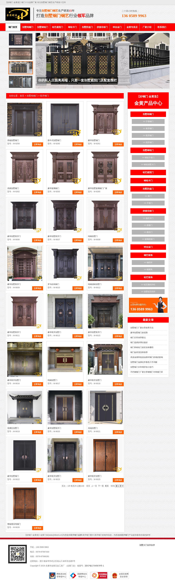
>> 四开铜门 (148, 142)
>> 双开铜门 (148, 135)
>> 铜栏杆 (148, 262)
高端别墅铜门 (13, 140)
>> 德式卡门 (148, 218)
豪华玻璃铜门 (53, 188)
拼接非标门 (102, 27)
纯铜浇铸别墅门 (94, 284)
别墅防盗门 (87, 27)
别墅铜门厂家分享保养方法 (141, 328)
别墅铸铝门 (42, 27)
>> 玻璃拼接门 (148, 239)
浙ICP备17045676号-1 (94, 566)
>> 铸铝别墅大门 (148, 164)
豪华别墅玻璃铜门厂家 (97, 188)
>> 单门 (148, 196)
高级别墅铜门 (13, 188)
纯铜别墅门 (93, 236)
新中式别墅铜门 (54, 140)
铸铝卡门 (72, 27)
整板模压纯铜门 (14, 524)
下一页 (101, 486)
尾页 (107, 486)
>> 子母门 (148, 203)
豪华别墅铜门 (94, 140)
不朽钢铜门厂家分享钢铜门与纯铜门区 (146, 372)
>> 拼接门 (148, 225)
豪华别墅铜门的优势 (139, 332)
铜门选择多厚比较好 (139, 342)
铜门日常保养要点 (138, 337)
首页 (22, 96)
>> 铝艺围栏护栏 (148, 285)
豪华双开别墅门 (54, 332)
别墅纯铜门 (27, 27)
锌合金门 (117, 27)
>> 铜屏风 (148, 269)
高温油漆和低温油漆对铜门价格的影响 (146, 357)
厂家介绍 (147, 27)
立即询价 (37, 144)
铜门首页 (12, 27)
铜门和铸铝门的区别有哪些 (141, 347)
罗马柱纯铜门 (53, 284)
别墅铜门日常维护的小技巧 (141, 367)
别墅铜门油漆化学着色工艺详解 (143, 362)
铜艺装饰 (148, 255)
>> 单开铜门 (148, 128)
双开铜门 (44, 96)
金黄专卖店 (132, 27)
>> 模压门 (148, 232)
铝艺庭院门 (57, 27)
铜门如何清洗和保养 (139, 352)
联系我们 (162, 27)
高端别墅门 (93, 428)
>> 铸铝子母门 (148, 157)
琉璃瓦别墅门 (13, 428)
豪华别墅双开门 (14, 236)
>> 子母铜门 (148, 121)
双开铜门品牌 (76, 535)
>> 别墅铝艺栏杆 (148, 291)
